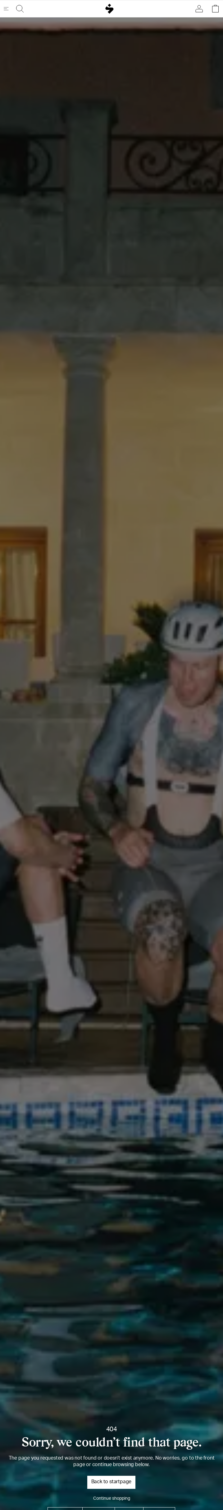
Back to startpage (111, 1482)
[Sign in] (200, 8)
